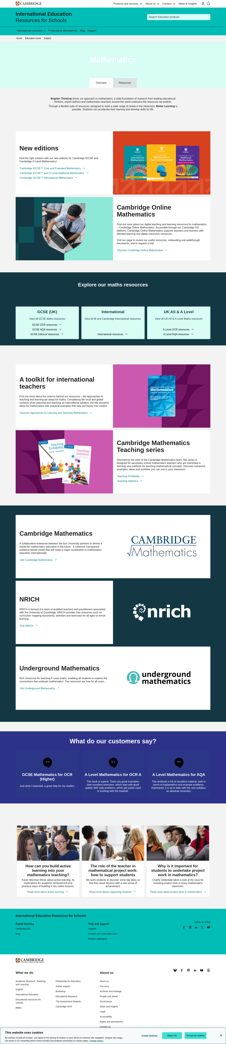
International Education (27, 994)
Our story (104, 986)
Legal (102, 1011)
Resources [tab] (125, 82)
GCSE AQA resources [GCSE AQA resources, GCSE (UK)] (45, 329)
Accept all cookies (195, 1035)
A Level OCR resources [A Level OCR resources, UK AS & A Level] (176, 329)
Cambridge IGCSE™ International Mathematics (47, 178)
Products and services (125, 3)
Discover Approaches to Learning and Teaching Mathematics (54, 413)
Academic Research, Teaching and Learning (31, 983)
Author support (63, 986)
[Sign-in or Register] (203, 3)
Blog (82, 30)
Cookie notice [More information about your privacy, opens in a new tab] (96, 1041)
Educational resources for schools (28, 1001)
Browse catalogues (97, 939)
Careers (166, 3)
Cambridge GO (23, 928)
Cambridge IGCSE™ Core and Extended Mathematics (50, 168)
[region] (113, 1036)
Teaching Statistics (128, 481)
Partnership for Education (68, 981)
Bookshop (60, 991)
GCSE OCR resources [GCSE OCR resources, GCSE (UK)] (45, 324)
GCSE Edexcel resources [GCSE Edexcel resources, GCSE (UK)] (45, 334)
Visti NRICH (27, 625)
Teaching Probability (128, 476)
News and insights (109, 1006)
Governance (106, 1001)
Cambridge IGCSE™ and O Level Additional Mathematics (52, 173)
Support (91, 30)
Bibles (19, 1008)
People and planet (109, 996)
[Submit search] (207, 17)
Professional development (62, 30)
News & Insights (188, 3)
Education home (33, 38)
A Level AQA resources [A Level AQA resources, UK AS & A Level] (176, 334)
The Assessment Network (68, 1001)
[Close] (220, 1035)
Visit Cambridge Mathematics (36, 560)
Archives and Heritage (111, 991)
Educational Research (66, 996)
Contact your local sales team (102, 933)
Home (19, 38)
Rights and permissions (111, 1021)
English (19, 989)
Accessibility (106, 1016)
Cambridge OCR (64, 1006)
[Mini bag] (208, 3)
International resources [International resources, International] (111, 334)
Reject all (172, 1035)
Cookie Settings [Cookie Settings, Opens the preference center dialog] (149, 1035)
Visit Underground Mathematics (38, 688)
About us (150, 3)
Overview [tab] (101, 82)
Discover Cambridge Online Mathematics (140, 250)
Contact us (105, 1026)
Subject (47, 38)
